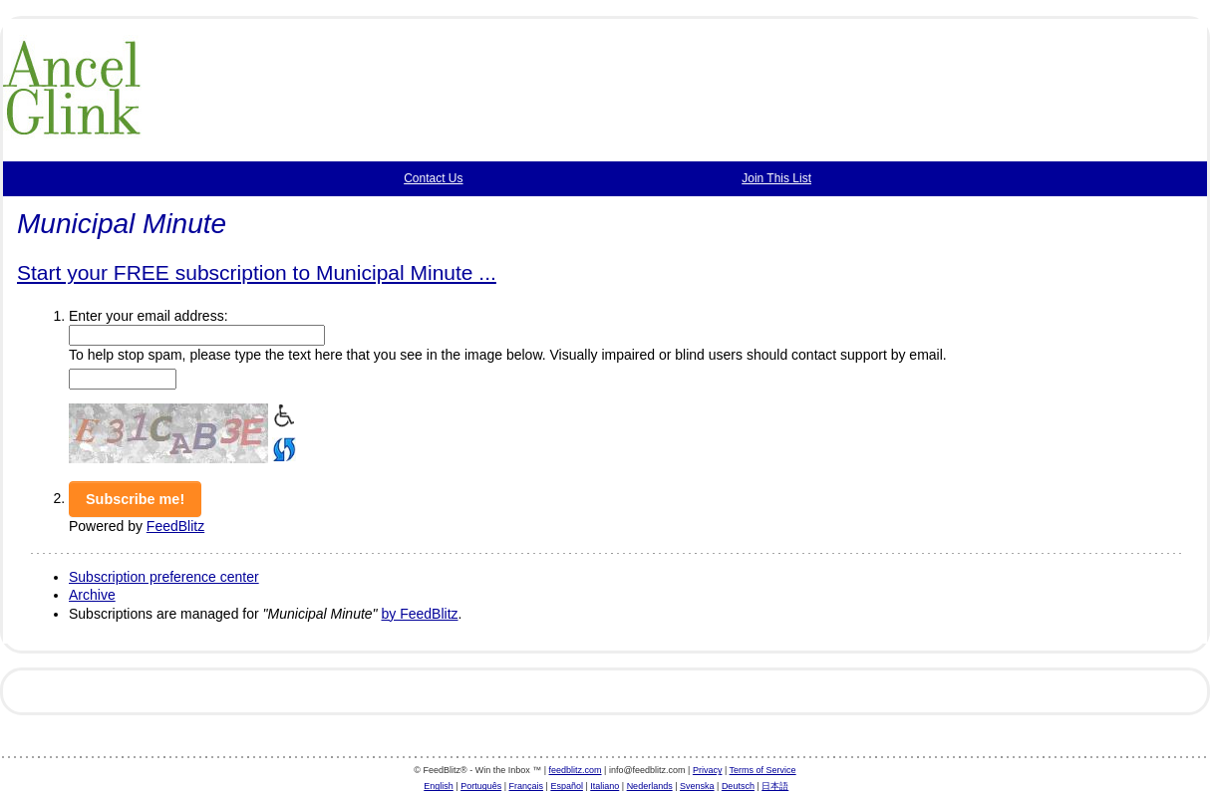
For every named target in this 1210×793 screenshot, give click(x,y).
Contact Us (433, 178)
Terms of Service (763, 770)
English (439, 786)
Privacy (708, 770)
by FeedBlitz (419, 614)
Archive (92, 595)
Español (566, 786)
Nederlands (650, 786)
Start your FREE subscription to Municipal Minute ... (256, 272)
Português (480, 786)
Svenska (697, 786)
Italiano (604, 786)
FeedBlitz (175, 526)
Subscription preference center (164, 577)
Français (526, 786)
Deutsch (738, 786)
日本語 (774, 786)
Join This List (776, 178)
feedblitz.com (575, 770)
